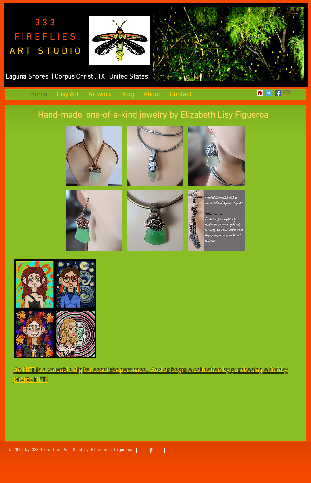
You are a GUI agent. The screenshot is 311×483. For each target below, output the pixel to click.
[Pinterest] (260, 93)
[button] (94, 156)
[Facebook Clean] (151, 450)
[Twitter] (269, 93)
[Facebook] (278, 93)
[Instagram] (286, 93)
